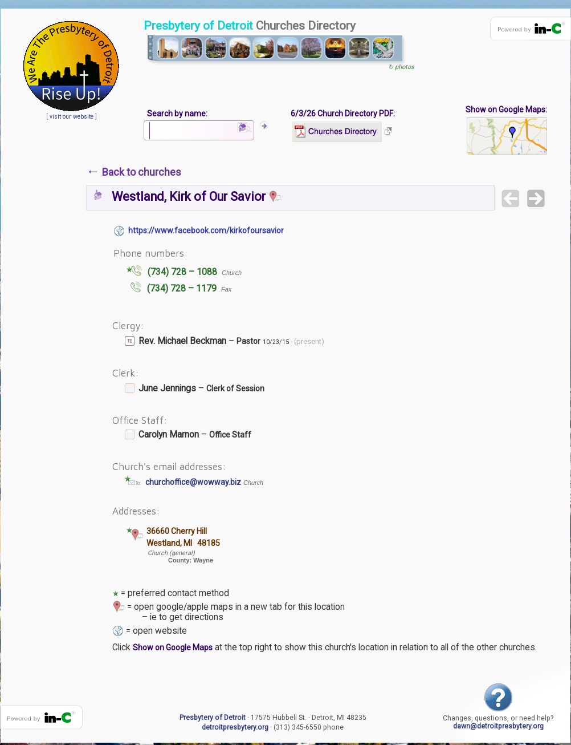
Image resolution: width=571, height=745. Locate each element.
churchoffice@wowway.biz (193, 482)
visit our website (71, 116)
